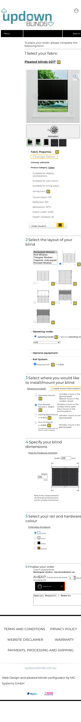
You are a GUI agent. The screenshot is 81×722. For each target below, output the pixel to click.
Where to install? (36, 388)
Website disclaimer (25, 642)
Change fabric (44, 157)
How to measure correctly (43, 452)
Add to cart (47, 586)
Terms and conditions (24, 631)
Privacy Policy (63, 631)
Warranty (64, 642)
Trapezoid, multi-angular (45, 260)
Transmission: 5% (42, 197)
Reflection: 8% (41, 202)
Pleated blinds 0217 (40, 62)
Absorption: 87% (42, 207)
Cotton (51, 167)
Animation (53, 131)
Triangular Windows (45, 257)
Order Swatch (38, 226)
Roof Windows (45, 255)
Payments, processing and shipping (41, 652)
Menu (7, 33)
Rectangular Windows (45, 252)
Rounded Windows (45, 263)
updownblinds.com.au (40, 670)
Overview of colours (39, 527)
